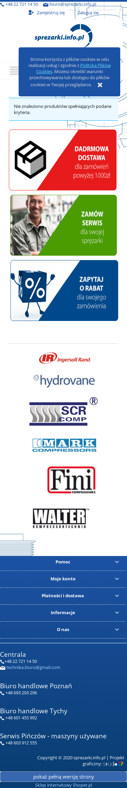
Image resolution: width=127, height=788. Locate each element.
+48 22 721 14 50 (21, 4)
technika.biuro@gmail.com (33, 667)
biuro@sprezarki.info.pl (72, 4)
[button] (16, 71)
